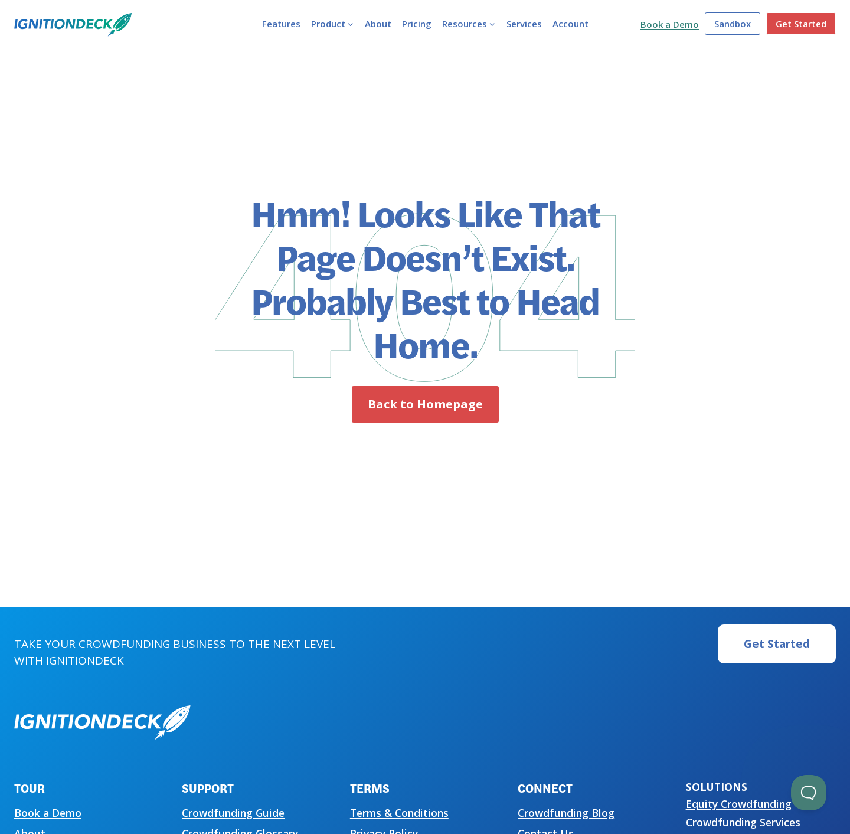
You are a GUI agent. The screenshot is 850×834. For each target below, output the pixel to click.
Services (524, 24)
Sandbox (732, 24)
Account (570, 24)
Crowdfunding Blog (566, 813)
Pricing (416, 24)
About (378, 24)
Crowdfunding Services (743, 822)
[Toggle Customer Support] (808, 792)
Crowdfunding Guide (233, 813)
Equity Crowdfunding (739, 804)
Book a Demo (669, 24)
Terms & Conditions (399, 813)
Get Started (801, 24)
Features (281, 24)
